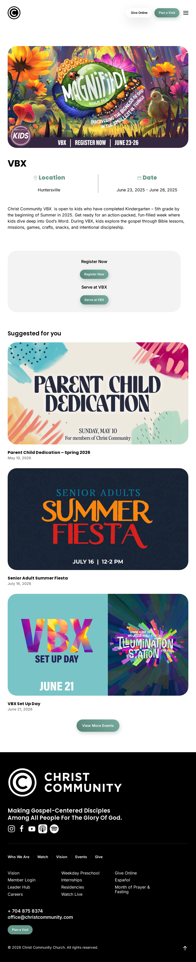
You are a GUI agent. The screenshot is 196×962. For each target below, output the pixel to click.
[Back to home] (14, 13)
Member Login (21, 879)
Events (81, 857)
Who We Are (18, 857)
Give (99, 857)
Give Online (139, 13)
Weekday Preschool (80, 873)
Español (122, 879)
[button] (185, 13)
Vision (61, 857)
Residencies (72, 887)
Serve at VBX (94, 300)
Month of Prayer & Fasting (132, 889)
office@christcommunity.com (40, 917)
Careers (15, 894)
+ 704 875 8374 (25, 911)
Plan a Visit (167, 13)
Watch (42, 857)
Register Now (94, 274)
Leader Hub (19, 887)
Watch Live (71, 894)
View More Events (98, 725)
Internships (71, 879)
